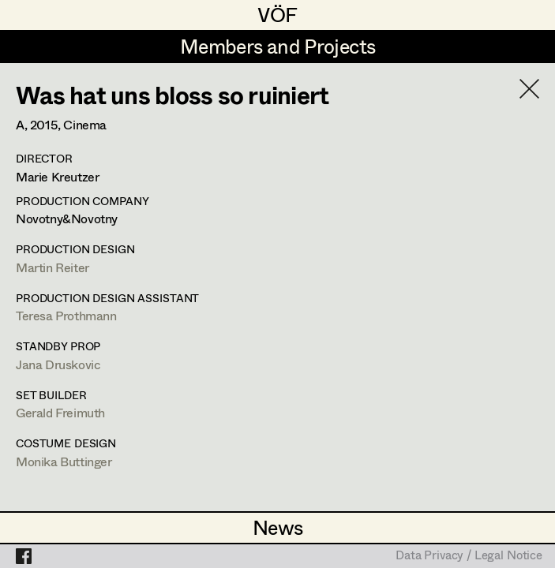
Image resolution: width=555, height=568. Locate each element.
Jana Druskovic (58, 364)
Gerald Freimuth (60, 412)
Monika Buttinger (64, 461)
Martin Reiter (52, 267)
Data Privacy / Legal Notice (469, 556)
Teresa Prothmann (66, 315)
